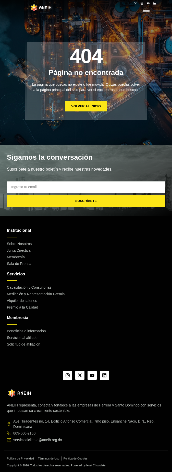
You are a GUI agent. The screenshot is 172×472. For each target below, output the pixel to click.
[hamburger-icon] (146, 11)
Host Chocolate (95, 465)
